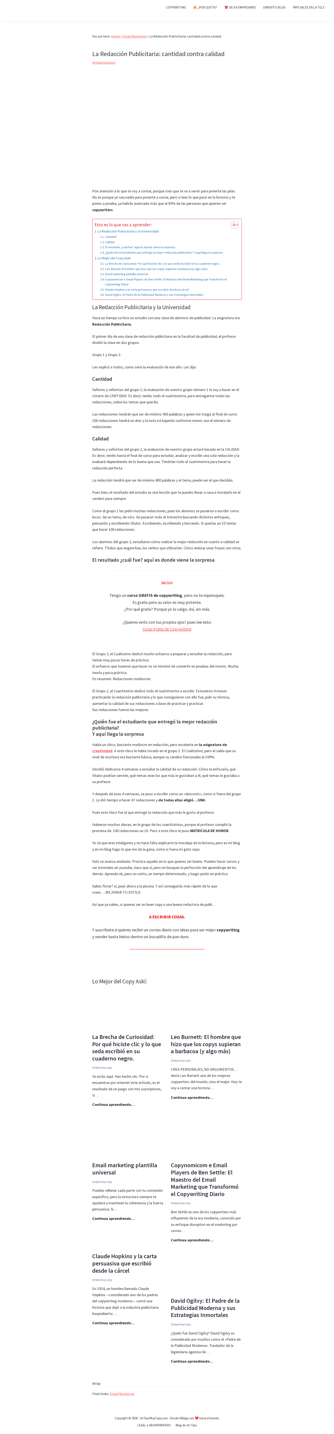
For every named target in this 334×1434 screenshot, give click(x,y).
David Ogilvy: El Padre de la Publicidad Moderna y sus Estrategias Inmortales (154, 295)
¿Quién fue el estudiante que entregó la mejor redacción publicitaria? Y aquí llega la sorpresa (164, 252)
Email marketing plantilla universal (126, 274)
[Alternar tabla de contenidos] (232, 224)
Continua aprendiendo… (113, 1104)
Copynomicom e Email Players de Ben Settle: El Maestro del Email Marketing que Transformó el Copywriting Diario (166, 281)
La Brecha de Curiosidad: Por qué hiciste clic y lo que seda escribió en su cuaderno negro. (162, 263)
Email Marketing (122, 1394)
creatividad (102, 750)
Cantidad (110, 237)
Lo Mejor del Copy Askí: (114, 258)
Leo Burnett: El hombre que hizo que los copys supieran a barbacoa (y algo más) (156, 269)
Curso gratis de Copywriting (167, 629)
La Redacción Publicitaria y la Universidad (128, 231)
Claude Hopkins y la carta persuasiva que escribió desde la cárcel (147, 289)
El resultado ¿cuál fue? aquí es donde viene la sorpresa (140, 247)
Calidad (109, 242)
